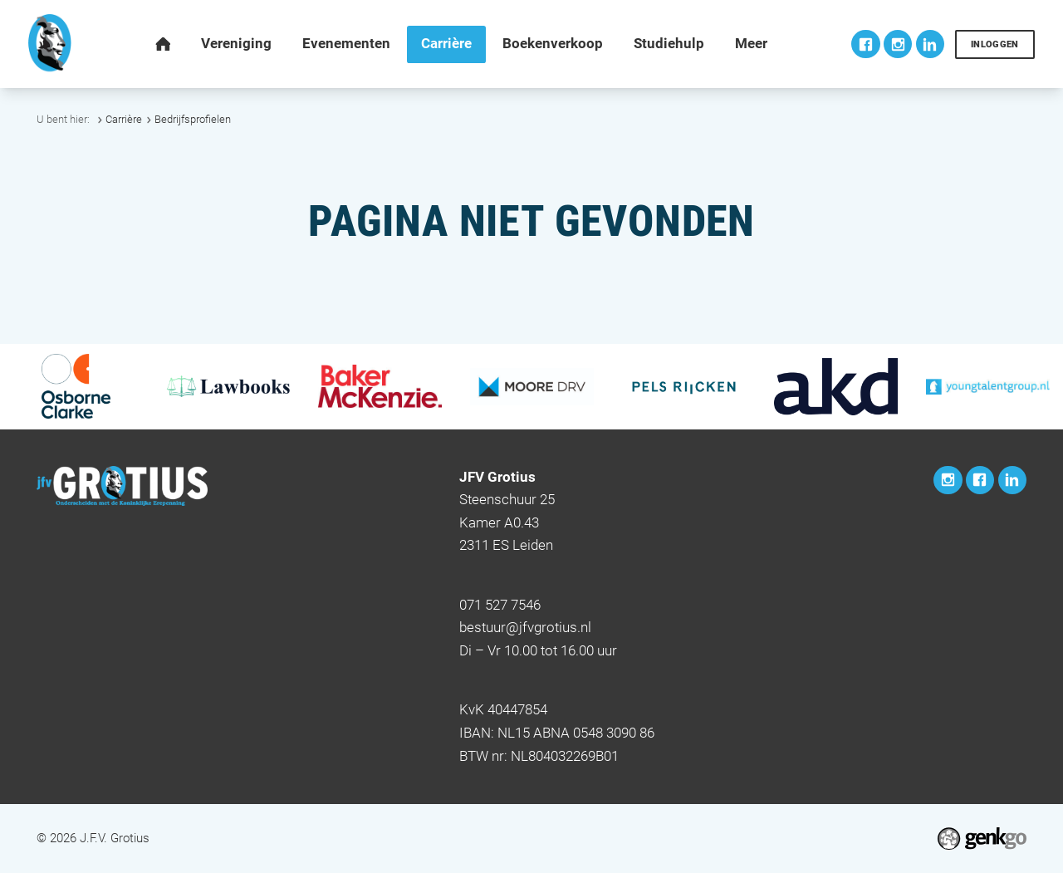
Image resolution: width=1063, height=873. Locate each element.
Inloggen (995, 44)
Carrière (123, 119)
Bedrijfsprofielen (192, 119)
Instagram (898, 44)
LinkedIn (930, 44)
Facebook (865, 44)
